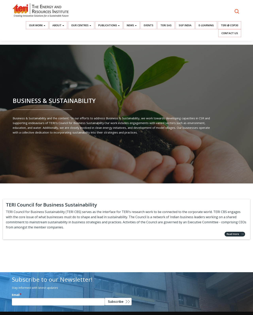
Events (148, 25)
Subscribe (116, 301)
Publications (109, 25)
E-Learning (206, 25)
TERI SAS (166, 25)
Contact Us (229, 33)
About (58, 25)
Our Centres (81, 25)
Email (16, 295)
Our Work (37, 25)
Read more (233, 234)
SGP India (185, 25)
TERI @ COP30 (229, 25)
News (132, 25)
